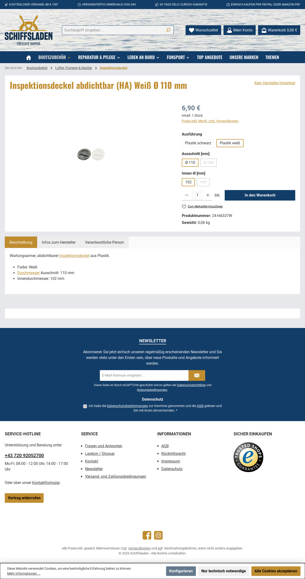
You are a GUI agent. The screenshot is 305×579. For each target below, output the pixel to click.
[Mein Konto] (240, 30)
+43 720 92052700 (24, 455)
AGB (200, 406)
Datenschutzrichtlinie (191, 385)
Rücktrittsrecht (173, 453)
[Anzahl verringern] (187, 195)
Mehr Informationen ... (23, 573)
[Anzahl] (197, 195)
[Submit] (196, 375)
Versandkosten (139, 548)
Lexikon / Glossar (100, 453)
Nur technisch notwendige (223, 571)
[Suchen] (168, 30)
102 (188, 182)
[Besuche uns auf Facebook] (147, 535)
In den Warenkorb (260, 195)
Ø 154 (210, 163)
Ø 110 (190, 162)
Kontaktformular (46, 482)
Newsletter (94, 469)
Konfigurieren (181, 571)
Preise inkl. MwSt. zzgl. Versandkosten (210, 121)
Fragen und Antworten (103, 446)
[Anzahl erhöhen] (208, 195)
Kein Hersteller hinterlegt (274, 83)
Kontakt (91, 461)
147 (204, 183)
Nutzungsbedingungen (152, 390)
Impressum (170, 461)
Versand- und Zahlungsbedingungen (115, 476)
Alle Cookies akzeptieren (275, 571)
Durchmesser (28, 273)
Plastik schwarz (198, 143)
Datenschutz (172, 469)
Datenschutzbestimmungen (127, 406)
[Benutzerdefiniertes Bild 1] (248, 457)
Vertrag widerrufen (24, 498)
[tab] (21, 242)
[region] (91, 154)
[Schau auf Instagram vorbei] (158, 535)
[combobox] (112, 30)
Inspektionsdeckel (74, 255)
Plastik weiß (230, 143)
